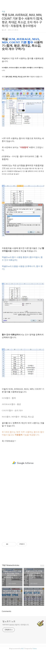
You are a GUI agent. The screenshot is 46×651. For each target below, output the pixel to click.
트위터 (28, 556)
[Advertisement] (23, 463)
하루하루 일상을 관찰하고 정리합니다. (15, 625)
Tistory (34, 648)
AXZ (22, 648)
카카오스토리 (23, 556)
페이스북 (17, 556)
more (42, 565)
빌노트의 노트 (8, 621)
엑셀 (3, 11)
